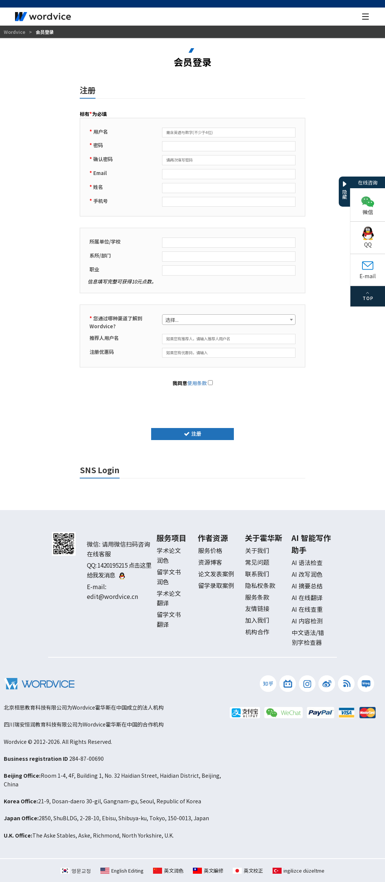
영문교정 (76, 870)
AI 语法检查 (307, 562)
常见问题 (257, 562)
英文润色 (168, 870)
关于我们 (257, 550)
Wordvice (15, 32)
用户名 (98, 131)
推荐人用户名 (104, 337)
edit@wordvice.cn (112, 596)
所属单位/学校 (105, 241)
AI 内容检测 (307, 620)
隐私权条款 (260, 585)
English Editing (122, 870)
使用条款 (197, 383)
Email (98, 173)
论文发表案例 (216, 573)
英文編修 (208, 870)
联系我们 (257, 573)
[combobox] (229, 319)
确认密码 (101, 159)
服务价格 (210, 550)
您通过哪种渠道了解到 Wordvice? (115, 322)
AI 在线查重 (307, 609)
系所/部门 (100, 255)
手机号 (98, 200)
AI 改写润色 (307, 574)
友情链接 (257, 608)
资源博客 (210, 562)
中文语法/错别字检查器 (308, 637)
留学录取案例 (216, 585)
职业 (94, 269)
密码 (96, 145)
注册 (192, 434)
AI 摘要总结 (307, 585)
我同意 (193, 383)
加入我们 (257, 620)
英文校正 (248, 870)
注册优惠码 (101, 351)
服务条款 (257, 597)
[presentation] (192, 406)
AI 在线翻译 (307, 597)
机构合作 (257, 631)
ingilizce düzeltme (298, 870)
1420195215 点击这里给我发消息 (119, 570)
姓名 (96, 186)
